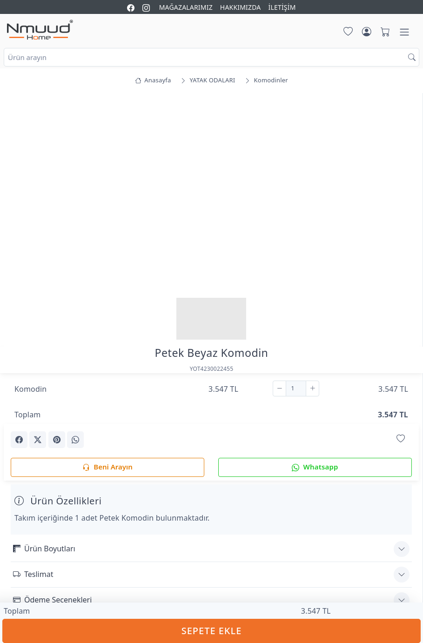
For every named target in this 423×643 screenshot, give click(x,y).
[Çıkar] (279, 388)
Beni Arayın (107, 467)
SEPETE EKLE (211, 630)
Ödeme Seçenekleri (52, 600)
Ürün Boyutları (44, 548)
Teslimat (33, 574)
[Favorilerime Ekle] (400, 439)
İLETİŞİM (281, 7)
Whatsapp (315, 467)
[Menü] (404, 32)
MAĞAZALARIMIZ (186, 7)
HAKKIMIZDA (240, 7)
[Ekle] (312, 388)
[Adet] (296, 388)
